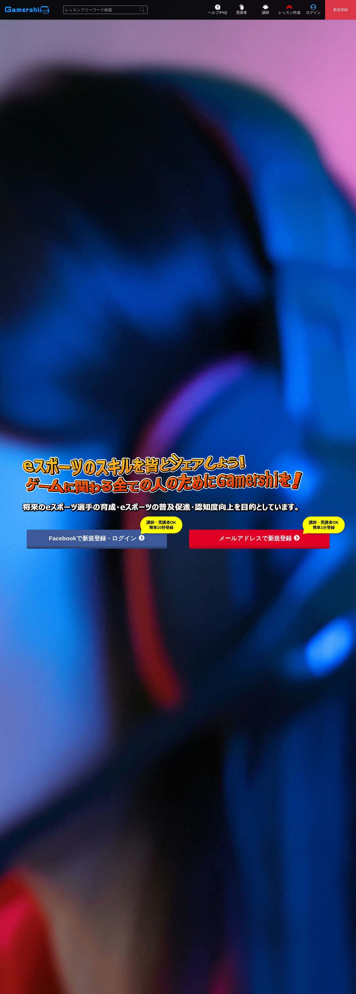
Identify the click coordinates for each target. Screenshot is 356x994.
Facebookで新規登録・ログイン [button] (97, 538)
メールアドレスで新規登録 (259, 538)
